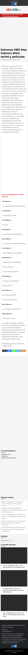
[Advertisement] (14, 32)
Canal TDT (16, 60)
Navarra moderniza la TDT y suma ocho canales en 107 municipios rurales (12, 503)
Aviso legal (10, 627)
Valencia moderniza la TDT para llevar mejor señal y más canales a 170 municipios (13, 523)
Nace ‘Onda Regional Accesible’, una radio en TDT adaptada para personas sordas (13, 516)
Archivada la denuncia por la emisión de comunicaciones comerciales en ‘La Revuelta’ (13, 529)
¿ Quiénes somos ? (6, 631)
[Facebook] (9, 351)
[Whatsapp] (14, 351)
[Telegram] (19, 351)
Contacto (4, 629)
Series (10, 16)
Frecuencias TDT (12, 14)
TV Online (5, 16)
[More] (23, 351)
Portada (4, 14)
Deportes (15, 16)
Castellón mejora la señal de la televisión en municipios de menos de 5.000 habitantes (13, 510)
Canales (20, 14)
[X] (4, 351)
